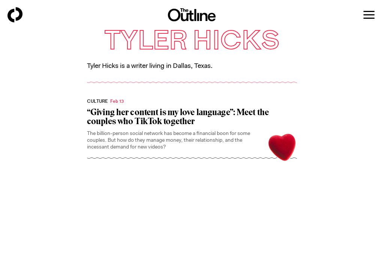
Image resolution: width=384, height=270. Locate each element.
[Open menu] (369, 15)
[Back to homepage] (15, 15)
